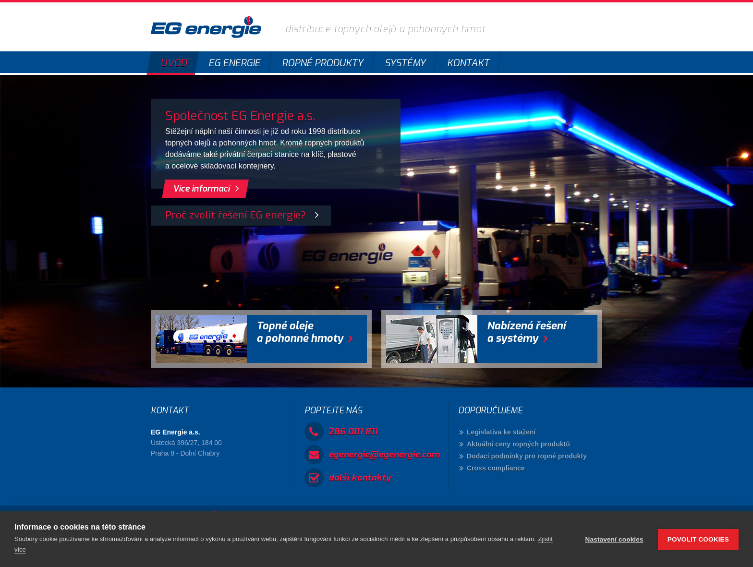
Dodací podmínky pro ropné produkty (527, 456)
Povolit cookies (698, 539)
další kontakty (359, 477)
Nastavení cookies (614, 539)
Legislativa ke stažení (501, 432)
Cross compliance (496, 468)
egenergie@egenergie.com (384, 454)
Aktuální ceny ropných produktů (518, 444)
